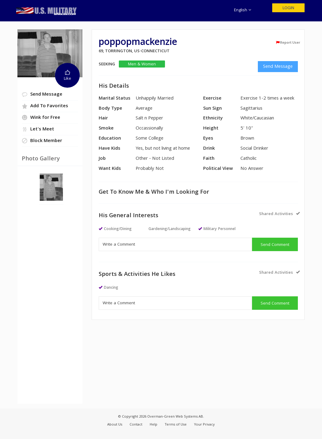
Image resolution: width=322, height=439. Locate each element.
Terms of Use (176, 425)
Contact (136, 425)
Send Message (278, 67)
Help (153, 425)
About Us (114, 425)
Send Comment (275, 245)
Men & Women (142, 64)
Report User (288, 43)
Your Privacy (204, 425)
